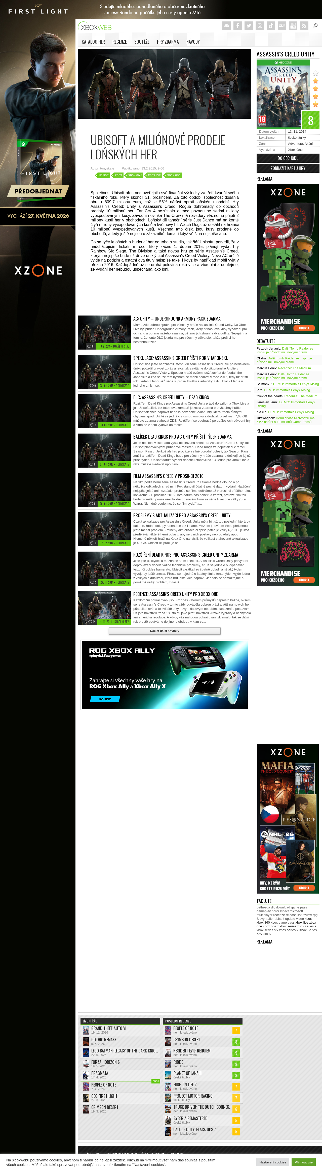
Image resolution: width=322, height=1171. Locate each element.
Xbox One (295, 150)
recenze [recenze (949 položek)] (279, 915)
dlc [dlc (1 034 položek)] (273, 907)
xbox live (154, 175)
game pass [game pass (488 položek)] (299, 907)
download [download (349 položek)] (283, 907)
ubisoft (103, 175)
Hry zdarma (168, 41)
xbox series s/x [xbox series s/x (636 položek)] (267, 930)
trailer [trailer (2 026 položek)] (269, 919)
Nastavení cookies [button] (272, 1162)
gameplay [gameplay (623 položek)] (264, 911)
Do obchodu (288, 158)
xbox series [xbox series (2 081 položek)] (288, 926)
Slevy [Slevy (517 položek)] (261, 919)
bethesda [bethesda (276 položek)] (263, 907)
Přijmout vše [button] (304, 1162)
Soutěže (141, 41)
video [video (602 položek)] (300, 919)
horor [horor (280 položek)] (275, 911)
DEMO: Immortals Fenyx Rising (296, 384)
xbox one (174, 175)
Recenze (119, 41)
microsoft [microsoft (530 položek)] (296, 911)
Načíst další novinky (164, 631)
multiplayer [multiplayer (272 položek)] (264, 915)
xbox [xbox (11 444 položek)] (308, 919)
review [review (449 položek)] (307, 915)
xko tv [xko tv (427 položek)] (267, 934)
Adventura (295, 144)
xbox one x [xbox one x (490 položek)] (271, 926)
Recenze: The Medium (294, 368)
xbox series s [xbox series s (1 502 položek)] (306, 926)
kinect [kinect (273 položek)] (284, 911)
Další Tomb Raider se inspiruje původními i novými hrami (285, 350)
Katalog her (93, 41)
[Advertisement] (277, 666)
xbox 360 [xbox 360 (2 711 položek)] (263, 922)
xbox (118, 175)
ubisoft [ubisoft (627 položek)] (279, 919)
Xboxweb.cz (96, 26)
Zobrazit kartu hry (288, 168)
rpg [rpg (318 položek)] (315, 915)
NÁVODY (193, 41)
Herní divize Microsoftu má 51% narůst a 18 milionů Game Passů (286, 420)
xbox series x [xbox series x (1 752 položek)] (288, 930)
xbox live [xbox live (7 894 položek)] (302, 922)
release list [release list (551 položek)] (293, 915)
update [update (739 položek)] (290, 919)
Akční (309, 144)
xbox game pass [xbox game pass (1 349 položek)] (283, 922)
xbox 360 (135, 175)
